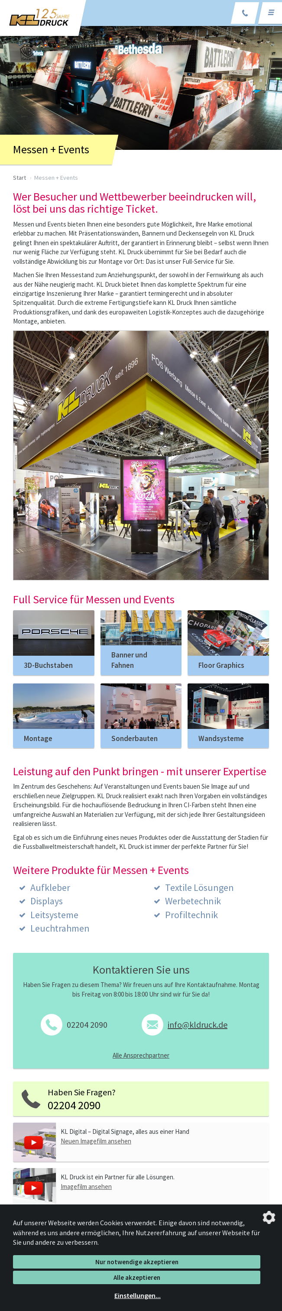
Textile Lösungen (199, 887)
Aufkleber (50, 887)
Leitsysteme (54, 915)
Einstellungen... (137, 1295)
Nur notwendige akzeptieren (136, 1262)
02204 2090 (87, 1024)
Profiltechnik (191, 915)
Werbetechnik (193, 901)
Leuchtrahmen (60, 928)
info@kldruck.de (197, 1024)
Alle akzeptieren (136, 1277)
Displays (46, 901)
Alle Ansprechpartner (141, 1055)
